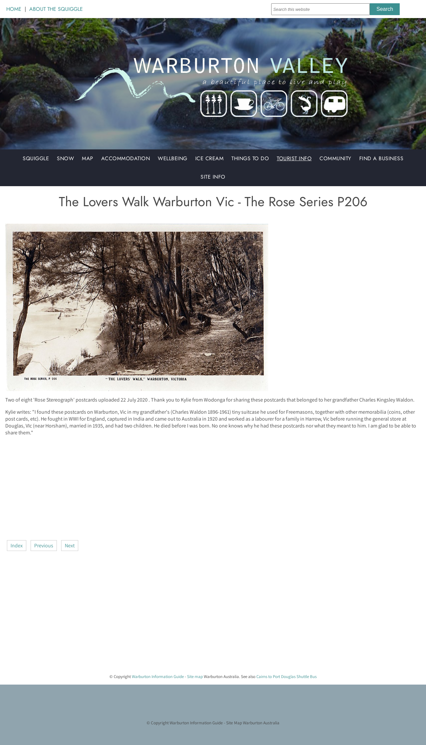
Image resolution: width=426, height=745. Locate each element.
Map (87, 158)
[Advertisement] (202, 487)
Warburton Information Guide (158, 676)
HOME (13, 9)
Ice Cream (209, 158)
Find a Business (381, 158)
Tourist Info (294, 158)
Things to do (250, 158)
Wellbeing (172, 158)
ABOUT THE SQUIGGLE (56, 9)
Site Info (213, 177)
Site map (195, 676)
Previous (43, 545)
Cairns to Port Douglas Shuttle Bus (286, 676)
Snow (65, 158)
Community (335, 158)
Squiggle (36, 158)
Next (70, 545)
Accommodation (125, 158)
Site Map (234, 723)
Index (17, 545)
